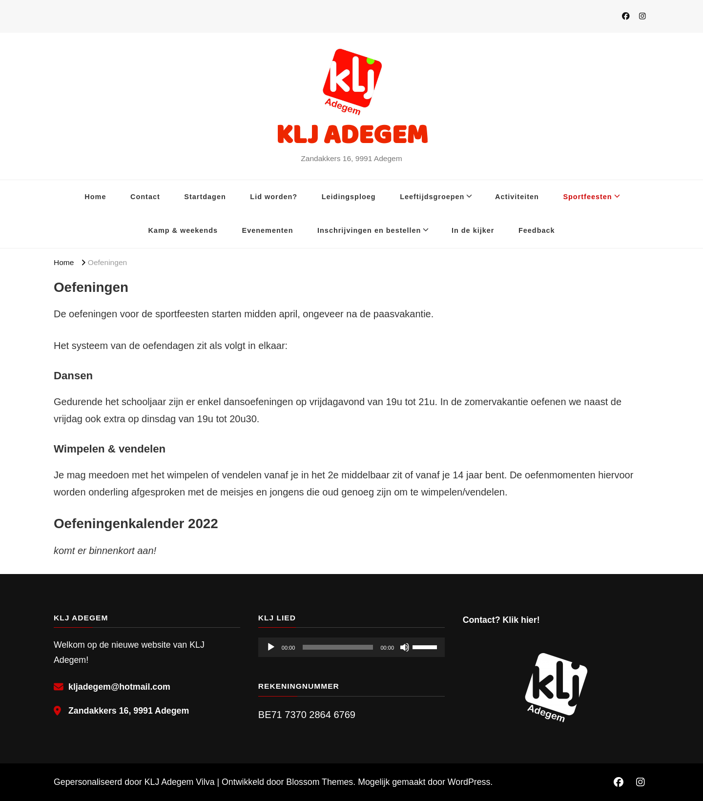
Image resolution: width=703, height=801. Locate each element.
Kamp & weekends (183, 230)
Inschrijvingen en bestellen (369, 230)
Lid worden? (273, 197)
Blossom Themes (319, 782)
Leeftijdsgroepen (432, 197)
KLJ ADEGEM (352, 134)
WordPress (469, 782)
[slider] (337, 647)
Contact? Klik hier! (501, 620)
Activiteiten (517, 197)
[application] (351, 647)
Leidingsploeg (349, 197)
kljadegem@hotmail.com (119, 687)
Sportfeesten (587, 197)
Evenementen (267, 230)
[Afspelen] (271, 647)
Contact (145, 197)
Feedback (536, 230)
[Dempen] (405, 647)
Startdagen (205, 197)
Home (95, 197)
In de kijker (473, 230)
